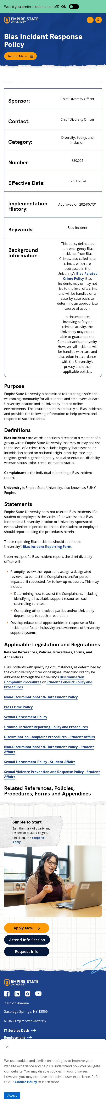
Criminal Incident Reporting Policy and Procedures (46, 727)
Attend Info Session (27, 939)
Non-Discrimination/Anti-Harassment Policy (41, 697)
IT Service (20, 1030)
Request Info (26, 951)
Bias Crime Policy (18, 707)
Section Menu (20, 56)
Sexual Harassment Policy (25, 717)
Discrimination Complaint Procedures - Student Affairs (49, 737)
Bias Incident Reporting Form (47, 546)
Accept (12, 1095)
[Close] (7, 1046)
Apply (27, 927)
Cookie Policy (26, 1082)
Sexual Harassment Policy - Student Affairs (39, 762)
